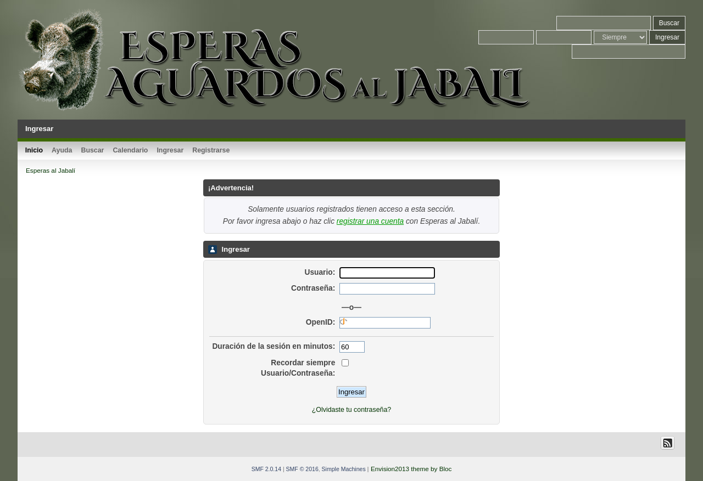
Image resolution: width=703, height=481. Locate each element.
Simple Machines (344, 469)
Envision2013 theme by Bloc (411, 468)
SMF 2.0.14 (266, 469)
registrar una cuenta (370, 221)
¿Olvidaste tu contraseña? (351, 410)
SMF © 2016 (302, 469)
